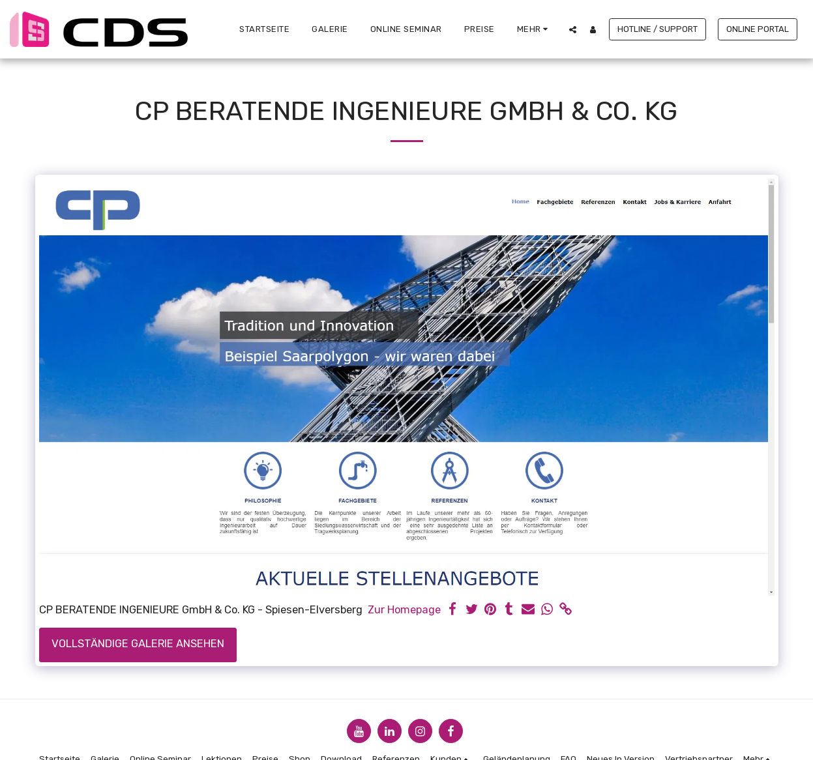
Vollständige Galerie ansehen (138, 643)
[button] (572, 29)
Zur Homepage (404, 610)
